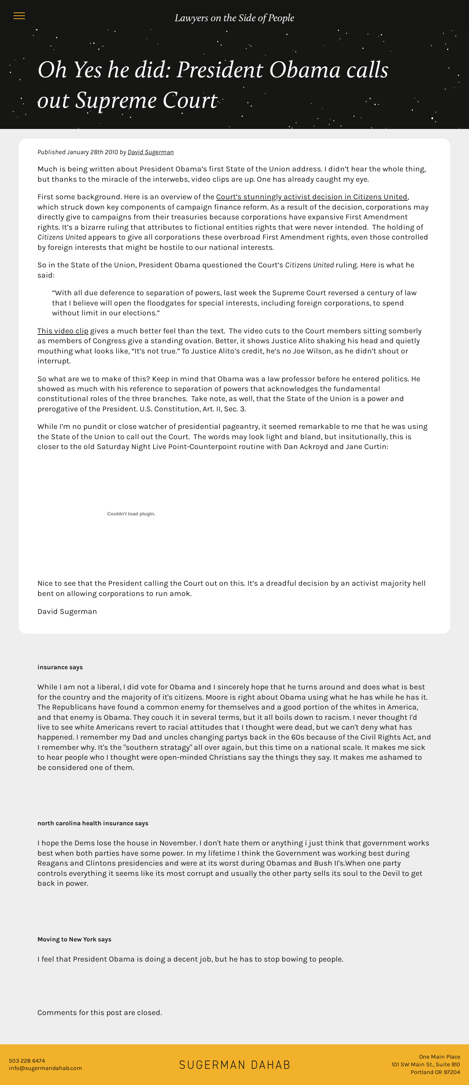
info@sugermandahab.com (45, 1067)
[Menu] (19, 17)
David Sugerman (151, 152)
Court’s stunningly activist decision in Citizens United (311, 196)
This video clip (62, 330)
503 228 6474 (27, 1060)
